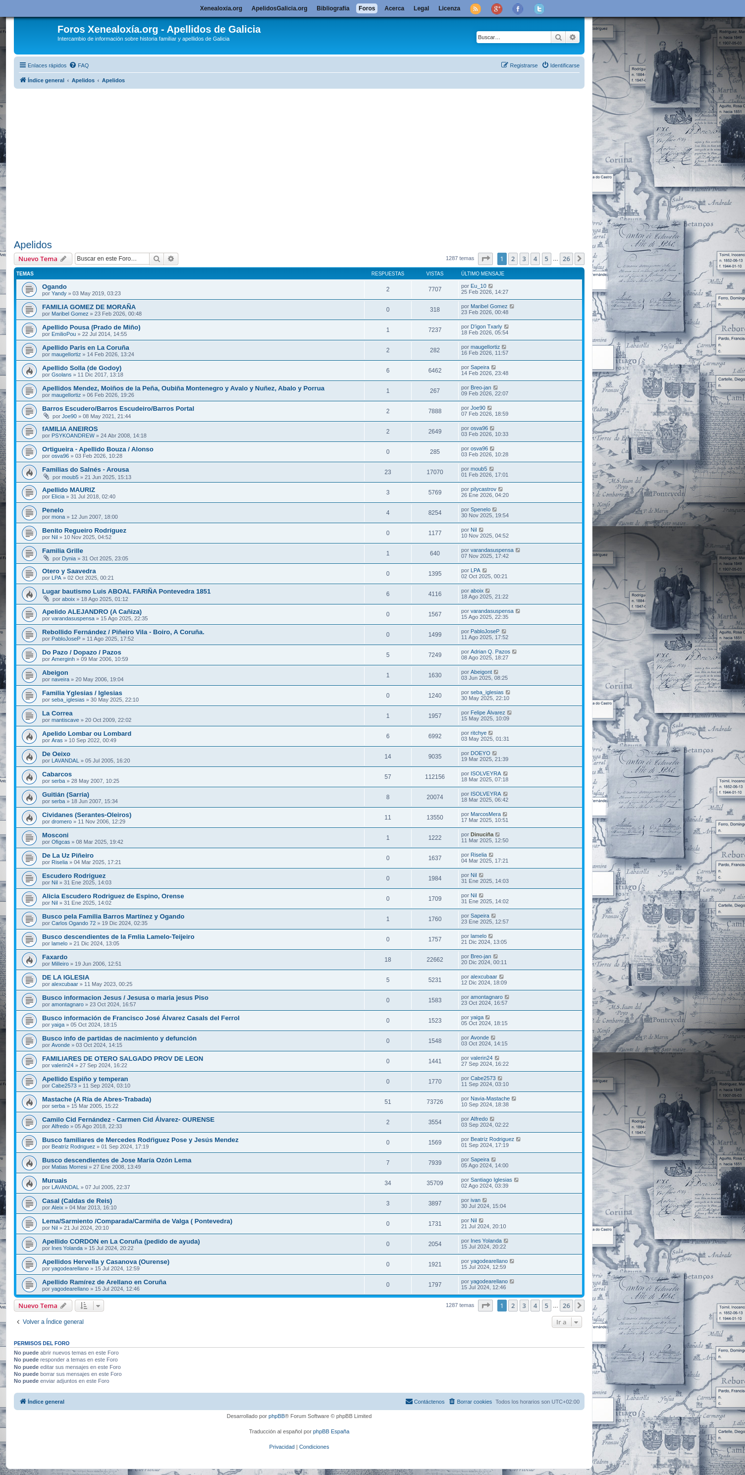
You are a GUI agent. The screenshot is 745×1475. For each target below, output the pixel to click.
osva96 (479, 428)
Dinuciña (482, 834)
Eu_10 (478, 286)
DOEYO (480, 753)
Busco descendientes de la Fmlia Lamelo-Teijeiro (118, 936)
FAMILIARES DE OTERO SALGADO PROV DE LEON (122, 1058)
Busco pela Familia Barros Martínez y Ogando (113, 916)
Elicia (58, 496)
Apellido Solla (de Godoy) (81, 368)
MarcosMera (486, 814)
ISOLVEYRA (486, 773)
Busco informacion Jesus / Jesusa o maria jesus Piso (125, 997)
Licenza (449, 8)
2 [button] (513, 258)
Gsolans (61, 375)
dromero (62, 821)
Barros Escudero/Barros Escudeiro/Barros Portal (118, 408)
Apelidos (33, 244)
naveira (60, 679)
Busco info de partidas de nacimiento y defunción (119, 1038)
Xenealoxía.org (221, 8)
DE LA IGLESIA (66, 977)
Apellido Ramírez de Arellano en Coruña (104, 1282)
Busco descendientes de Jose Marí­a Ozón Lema (116, 1160)
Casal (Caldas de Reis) (77, 1200)
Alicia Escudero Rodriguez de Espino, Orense (113, 896)
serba (58, 781)
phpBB (276, 1416)
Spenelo (480, 509)
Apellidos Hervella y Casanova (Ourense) (105, 1261)
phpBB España (331, 1431)
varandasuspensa (492, 550)
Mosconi (55, 835)
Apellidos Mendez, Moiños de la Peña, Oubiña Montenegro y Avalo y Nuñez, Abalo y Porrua (183, 388)
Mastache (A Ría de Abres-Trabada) (96, 1099)
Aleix (57, 1207)
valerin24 (63, 1065)
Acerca (394, 8)
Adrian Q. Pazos (490, 652)
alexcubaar (65, 984)
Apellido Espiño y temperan (85, 1079)
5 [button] (546, 258)
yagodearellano (70, 1268)
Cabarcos (57, 774)
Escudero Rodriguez (74, 875)
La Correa (57, 713)
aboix (68, 599)
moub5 (70, 477)
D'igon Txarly (486, 326)
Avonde (61, 1045)
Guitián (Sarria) (65, 794)
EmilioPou (64, 334)
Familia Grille (62, 550)
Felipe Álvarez (488, 712)
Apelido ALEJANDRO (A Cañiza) (92, 611)
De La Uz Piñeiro (68, 855)
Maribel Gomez (70, 314)
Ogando (54, 286)
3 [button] (524, 258)
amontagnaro (68, 1004)
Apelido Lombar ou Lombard (86, 733)
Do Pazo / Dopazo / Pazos (81, 652)
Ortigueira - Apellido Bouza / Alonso (98, 449)
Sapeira (480, 367)
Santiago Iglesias (491, 1180)
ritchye (478, 733)
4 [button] (535, 258)
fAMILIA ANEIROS (70, 429)
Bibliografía (333, 8)
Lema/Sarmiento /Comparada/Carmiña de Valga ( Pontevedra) (137, 1221)
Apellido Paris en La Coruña (85, 347)
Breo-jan (481, 387)
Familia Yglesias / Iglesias (82, 693)
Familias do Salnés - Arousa (85, 469)
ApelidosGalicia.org (280, 8)
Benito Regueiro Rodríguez (84, 530)
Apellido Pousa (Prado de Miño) (91, 327)
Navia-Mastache (490, 1098)
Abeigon (55, 672)
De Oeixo (56, 754)
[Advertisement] (311, 162)
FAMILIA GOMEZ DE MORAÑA (89, 307)
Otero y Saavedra (69, 571)
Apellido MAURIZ (68, 489)
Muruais (54, 1180)
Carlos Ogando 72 (74, 923)
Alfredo (60, 1126)
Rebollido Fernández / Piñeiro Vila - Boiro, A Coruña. (123, 632)
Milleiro (60, 964)
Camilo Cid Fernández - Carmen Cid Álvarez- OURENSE (128, 1119)
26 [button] (566, 258)
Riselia (60, 862)
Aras (57, 740)
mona (58, 517)
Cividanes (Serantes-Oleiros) (86, 815)
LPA (56, 578)
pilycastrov (483, 489)
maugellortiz (66, 354)
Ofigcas (61, 842)
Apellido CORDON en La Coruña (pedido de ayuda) (121, 1241)
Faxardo (54, 957)
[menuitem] (79, 65)
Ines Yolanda (67, 1248)
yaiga (58, 1025)
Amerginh (63, 659)
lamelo (59, 943)
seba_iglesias (68, 700)
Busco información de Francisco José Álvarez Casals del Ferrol (141, 1018)
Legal (421, 8)
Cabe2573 (64, 1086)
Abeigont (481, 672)
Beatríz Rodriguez (73, 1146)
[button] (485, 259)
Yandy (59, 293)
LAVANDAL (65, 761)
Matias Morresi (69, 1167)
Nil (55, 537)
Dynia (69, 558)
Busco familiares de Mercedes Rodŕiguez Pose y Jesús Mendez (140, 1140)
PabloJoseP (66, 639)
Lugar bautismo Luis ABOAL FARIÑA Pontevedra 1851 (126, 591)
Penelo (52, 510)
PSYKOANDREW (73, 435)
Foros (367, 8)
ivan (475, 1200)
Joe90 (69, 416)
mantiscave (65, 720)
